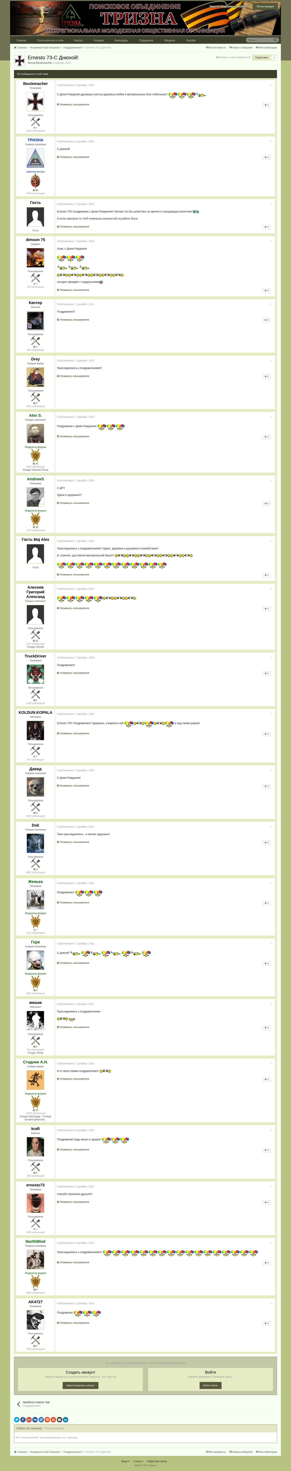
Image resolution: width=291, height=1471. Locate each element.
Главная (21, 40)
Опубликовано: (76, 85)
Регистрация (265, 6)
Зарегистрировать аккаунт (80, 1385)
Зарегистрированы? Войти (229, 6)
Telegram (169, 40)
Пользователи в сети (50, 40)
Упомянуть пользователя (74, 104)
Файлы (78, 40)
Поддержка (146, 40)
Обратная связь (157, 1461)
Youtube (191, 40)
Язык (125, 1461)
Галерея (98, 40)
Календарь (121, 40)
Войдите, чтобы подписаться (234, 57)
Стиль (138, 1461)
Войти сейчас (210, 1385)
